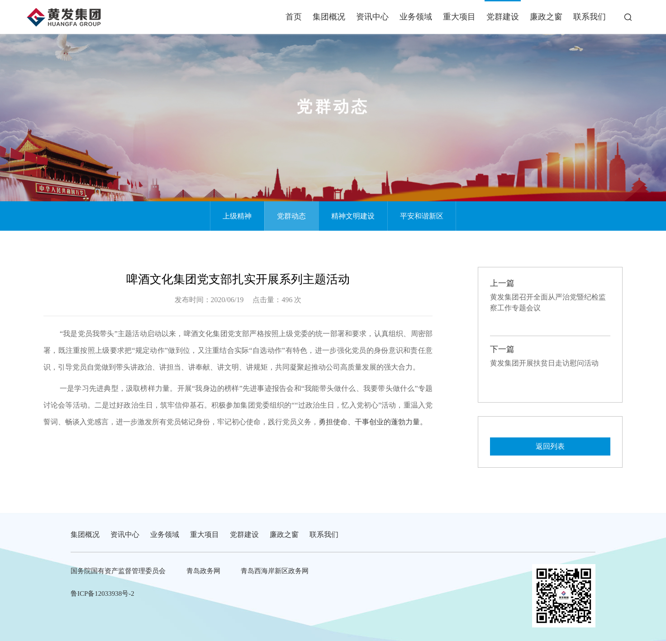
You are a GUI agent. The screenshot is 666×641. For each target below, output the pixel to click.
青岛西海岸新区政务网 (275, 571)
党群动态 (291, 216)
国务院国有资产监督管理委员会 (118, 571)
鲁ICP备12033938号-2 (102, 593)
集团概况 (329, 16)
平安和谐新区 (421, 216)
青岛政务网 (203, 571)
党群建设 (502, 16)
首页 (293, 16)
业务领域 (416, 16)
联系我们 (589, 16)
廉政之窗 (546, 16)
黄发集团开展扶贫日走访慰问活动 (544, 363)
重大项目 (459, 16)
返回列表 (550, 446)
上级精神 (237, 216)
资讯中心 (372, 16)
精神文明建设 (353, 216)
